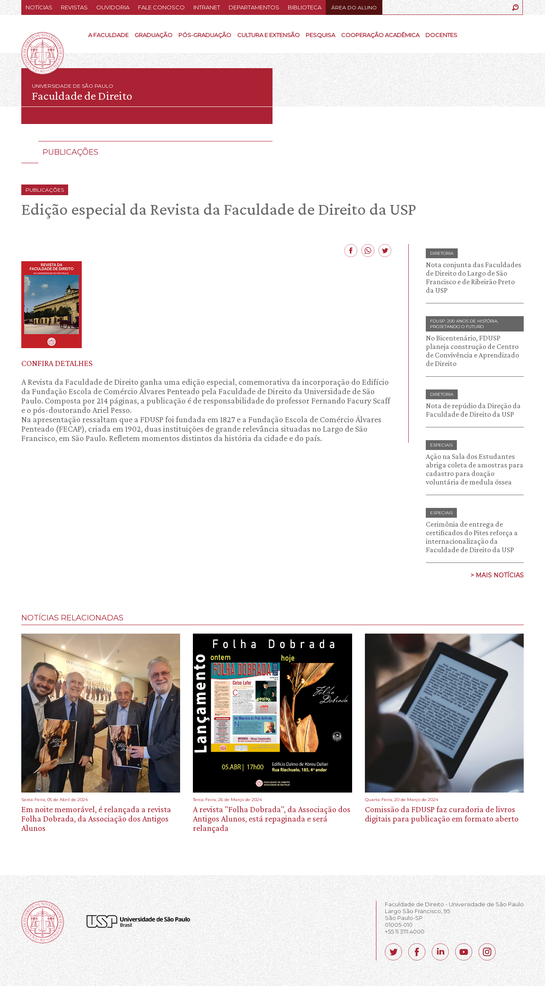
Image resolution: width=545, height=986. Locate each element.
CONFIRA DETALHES (56, 363)
